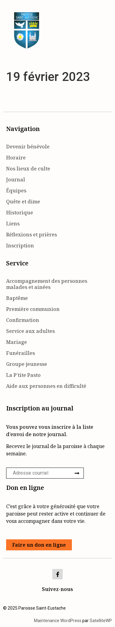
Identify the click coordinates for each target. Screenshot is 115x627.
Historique (19, 212)
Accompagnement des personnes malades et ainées (46, 284)
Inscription (20, 245)
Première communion (33, 309)
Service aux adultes (30, 331)
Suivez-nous (57, 589)
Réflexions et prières (31, 234)
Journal (15, 179)
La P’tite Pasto (23, 375)
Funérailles (20, 353)
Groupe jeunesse (26, 364)
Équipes (16, 190)
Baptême (17, 298)
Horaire (16, 157)
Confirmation (22, 320)
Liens (13, 223)
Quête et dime (23, 201)
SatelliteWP (101, 620)
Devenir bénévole (28, 146)
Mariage (16, 342)
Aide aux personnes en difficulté (46, 386)
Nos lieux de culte (28, 168)
